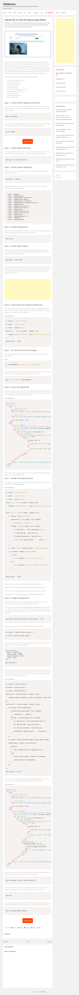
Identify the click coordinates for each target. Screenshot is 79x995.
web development (19, 26)
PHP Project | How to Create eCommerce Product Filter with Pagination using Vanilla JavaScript (64, 117)
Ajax (25, 12)
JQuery (19, 12)
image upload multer (35, 23)
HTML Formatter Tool (61, 91)
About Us (63, 12)
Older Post (49, 941)
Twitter (20, 927)
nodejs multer (11, 26)
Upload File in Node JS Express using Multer (25, 19)
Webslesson (9, 4)
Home (5, 12)
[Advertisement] (28, 289)
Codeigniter (36, 12)
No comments (29, 26)
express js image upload (24, 23)
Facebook (14, 927)
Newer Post (6, 941)
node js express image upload (24, 25)
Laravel (29, 12)
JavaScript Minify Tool (61, 87)
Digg (39, 927)
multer (41, 23)
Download (28, 141)
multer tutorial (13, 25)
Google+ (26, 927)
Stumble (33, 927)
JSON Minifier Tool (60, 79)
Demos (57, 12)
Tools (42, 12)
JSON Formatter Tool (61, 83)
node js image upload (36, 25)
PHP (10, 12)
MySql (14, 12)
